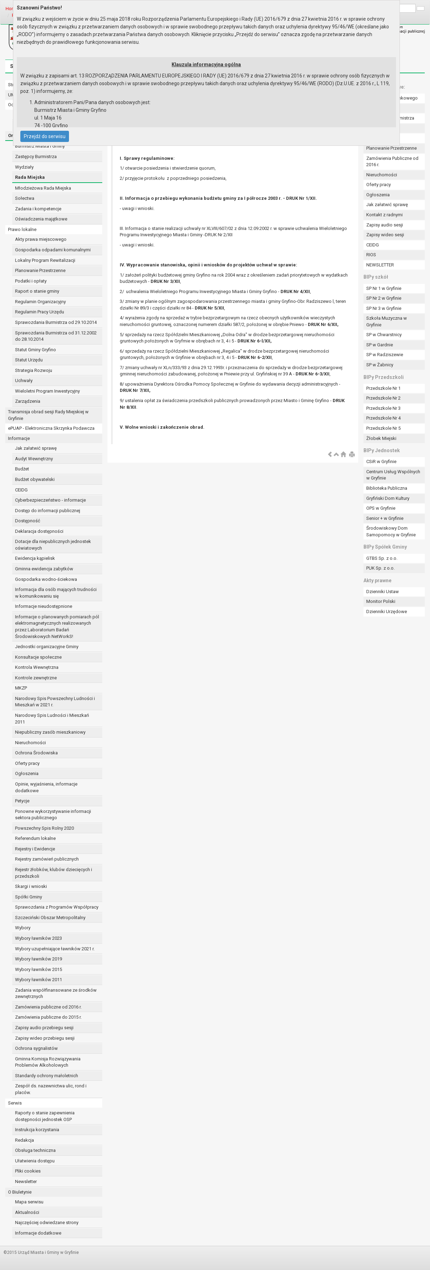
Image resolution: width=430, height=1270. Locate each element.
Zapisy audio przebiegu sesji (44, 1027)
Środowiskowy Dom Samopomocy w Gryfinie (391, 531)
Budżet (22, 468)
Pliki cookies (28, 1171)
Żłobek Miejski (381, 438)
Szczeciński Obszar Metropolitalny (50, 917)
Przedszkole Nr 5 (383, 428)
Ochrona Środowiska (36, 752)
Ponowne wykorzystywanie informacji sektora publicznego (53, 815)
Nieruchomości (30, 742)
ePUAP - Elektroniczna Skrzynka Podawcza (51, 428)
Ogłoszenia (27, 773)
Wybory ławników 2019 (38, 959)
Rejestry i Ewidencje (35, 848)
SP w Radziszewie (384, 354)
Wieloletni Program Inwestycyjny (47, 391)
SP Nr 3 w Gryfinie (383, 308)
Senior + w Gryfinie (384, 518)
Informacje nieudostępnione (43, 606)
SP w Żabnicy (379, 364)
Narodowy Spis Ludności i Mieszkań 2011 (52, 719)
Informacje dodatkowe (38, 1233)
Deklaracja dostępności (39, 531)
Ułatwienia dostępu (35, 1160)
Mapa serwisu (29, 1201)
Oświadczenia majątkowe (41, 219)
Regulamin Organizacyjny (40, 301)
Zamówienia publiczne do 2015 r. (48, 1017)
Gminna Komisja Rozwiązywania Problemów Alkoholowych (48, 1062)
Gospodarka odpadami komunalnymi (53, 249)
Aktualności (27, 1212)
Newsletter (26, 1181)
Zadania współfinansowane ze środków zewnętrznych (56, 993)
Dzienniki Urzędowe (386, 611)
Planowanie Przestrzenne (40, 270)
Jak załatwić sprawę (36, 448)
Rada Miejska (30, 177)
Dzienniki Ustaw (382, 591)
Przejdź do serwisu (44, 136)
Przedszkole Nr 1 (383, 388)
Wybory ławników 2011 (38, 979)
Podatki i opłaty (31, 281)
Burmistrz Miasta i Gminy (40, 146)
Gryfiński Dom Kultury (387, 498)
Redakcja (24, 1140)
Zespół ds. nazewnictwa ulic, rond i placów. (50, 1089)
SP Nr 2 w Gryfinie (383, 298)
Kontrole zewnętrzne (36, 677)
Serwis (15, 1103)
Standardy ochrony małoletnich (46, 1075)
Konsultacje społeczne (38, 657)
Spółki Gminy (28, 896)
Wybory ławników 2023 (38, 938)
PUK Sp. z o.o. (380, 568)
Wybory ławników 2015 (38, 969)
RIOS (371, 254)
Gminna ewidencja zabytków (44, 568)
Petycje (22, 800)
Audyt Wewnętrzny (34, 458)
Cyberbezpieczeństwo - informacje (50, 500)
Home (12, 8)
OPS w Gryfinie (380, 508)
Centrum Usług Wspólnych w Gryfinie (393, 475)
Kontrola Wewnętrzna (36, 667)
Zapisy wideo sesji (385, 234)
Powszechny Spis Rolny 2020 (44, 828)
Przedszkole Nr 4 (383, 418)
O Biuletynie (20, 1192)
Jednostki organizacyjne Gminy (46, 646)
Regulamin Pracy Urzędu (39, 311)
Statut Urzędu (29, 359)
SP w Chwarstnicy (384, 334)
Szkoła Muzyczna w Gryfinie (386, 321)
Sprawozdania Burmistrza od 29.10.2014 (56, 322)
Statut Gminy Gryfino (35, 349)
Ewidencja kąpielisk (35, 558)
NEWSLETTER (380, 264)
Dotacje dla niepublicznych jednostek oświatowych (53, 545)
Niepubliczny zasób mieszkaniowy (50, 732)
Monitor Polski (380, 601)
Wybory (22, 927)
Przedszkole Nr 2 (383, 398)
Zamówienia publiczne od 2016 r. (48, 1007)
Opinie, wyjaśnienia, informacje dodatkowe (46, 787)
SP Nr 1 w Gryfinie (383, 288)
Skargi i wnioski (31, 886)
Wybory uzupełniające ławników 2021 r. (55, 948)
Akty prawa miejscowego (41, 239)
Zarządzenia (27, 401)
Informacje (19, 438)
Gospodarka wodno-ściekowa (46, 579)
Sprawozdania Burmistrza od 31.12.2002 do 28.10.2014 (56, 336)
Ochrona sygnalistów (36, 1048)
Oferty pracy (27, 763)
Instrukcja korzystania (37, 1129)
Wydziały (24, 167)
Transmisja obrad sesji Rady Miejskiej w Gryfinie (48, 415)
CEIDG (21, 490)
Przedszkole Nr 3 (383, 408)
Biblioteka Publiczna (386, 488)
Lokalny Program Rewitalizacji (45, 260)
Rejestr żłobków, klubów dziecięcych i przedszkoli (53, 873)
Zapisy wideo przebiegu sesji (45, 1038)
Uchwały (24, 380)
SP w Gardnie (379, 344)
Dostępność (27, 520)
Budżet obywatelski (35, 479)
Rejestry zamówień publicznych (47, 859)
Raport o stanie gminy (37, 291)
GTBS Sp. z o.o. (381, 558)
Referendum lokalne (35, 838)
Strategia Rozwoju (33, 370)
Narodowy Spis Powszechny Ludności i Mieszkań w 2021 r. (55, 702)
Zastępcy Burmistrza (36, 156)
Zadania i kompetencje (38, 208)
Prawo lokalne (22, 229)
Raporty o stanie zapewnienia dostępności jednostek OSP (45, 1116)
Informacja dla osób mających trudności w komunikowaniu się (56, 593)
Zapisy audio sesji (384, 224)
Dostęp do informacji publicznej (47, 510)
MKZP (21, 688)
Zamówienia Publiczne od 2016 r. (392, 162)
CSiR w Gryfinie (381, 461)
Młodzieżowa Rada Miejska (43, 188)
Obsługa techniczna (35, 1150)
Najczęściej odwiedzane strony (46, 1222)
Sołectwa (24, 198)
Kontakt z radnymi (384, 214)
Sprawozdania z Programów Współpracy (56, 907)
